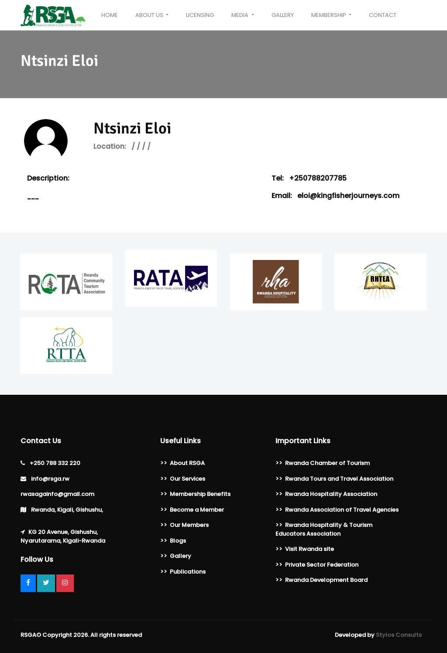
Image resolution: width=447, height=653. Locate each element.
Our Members (189, 525)
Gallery (283, 15)
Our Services (187, 479)
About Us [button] (150, 15)
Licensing (200, 15)
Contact (382, 15)
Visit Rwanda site (309, 549)
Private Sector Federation (321, 565)
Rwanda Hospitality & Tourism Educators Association (323, 529)
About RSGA (187, 463)
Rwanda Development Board (326, 580)
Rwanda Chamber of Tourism (327, 463)
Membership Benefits (200, 494)
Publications (188, 572)
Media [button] (240, 15)
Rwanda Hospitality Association (331, 494)
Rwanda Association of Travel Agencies (342, 510)
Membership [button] (329, 15)
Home (109, 15)
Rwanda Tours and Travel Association (339, 479)
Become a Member (197, 510)
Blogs (178, 541)
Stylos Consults (399, 635)
